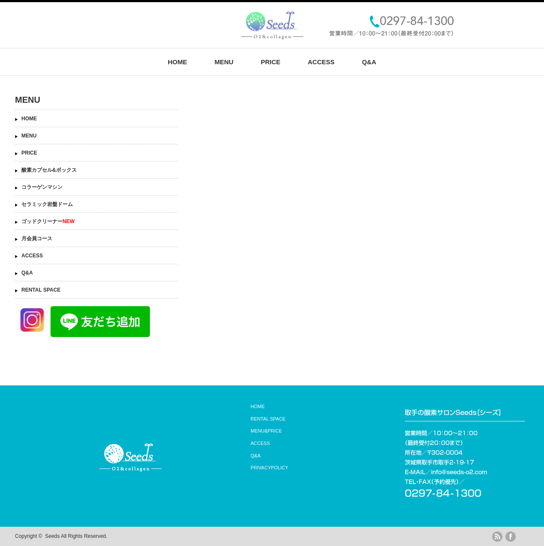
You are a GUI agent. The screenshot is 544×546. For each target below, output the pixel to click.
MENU (224, 62)
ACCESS (321, 62)
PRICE (271, 62)
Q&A (369, 62)
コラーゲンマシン (42, 187)
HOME (177, 62)
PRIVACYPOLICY (269, 467)
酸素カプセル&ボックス (49, 170)
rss (497, 536)
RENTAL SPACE (40, 290)
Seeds (52, 536)
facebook (510, 536)
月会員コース (36, 239)
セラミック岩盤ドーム (47, 204)
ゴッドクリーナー (48, 221)
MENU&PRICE (266, 430)
